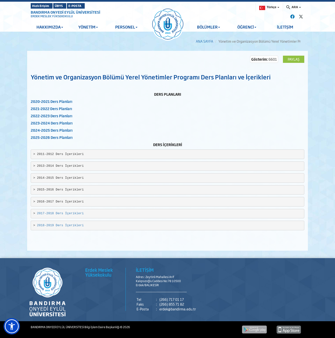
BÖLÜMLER (208, 27)
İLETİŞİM (285, 27)
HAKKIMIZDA (49, 27)
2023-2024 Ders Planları (51, 122)
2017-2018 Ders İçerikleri (60, 213)
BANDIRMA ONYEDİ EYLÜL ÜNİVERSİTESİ (65, 12)
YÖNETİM (88, 27)
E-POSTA (88, 6)
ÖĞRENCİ (246, 27)
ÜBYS (66, 6)
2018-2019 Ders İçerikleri (60, 225)
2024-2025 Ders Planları (51, 130)
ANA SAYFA (204, 41)
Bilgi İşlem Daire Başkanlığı (102, 327)
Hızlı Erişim (42, 6)
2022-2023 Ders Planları (51, 115)
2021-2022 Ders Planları (51, 108)
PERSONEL (126, 27)
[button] (12, 326)
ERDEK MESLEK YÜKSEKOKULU (52, 16)
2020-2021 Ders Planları (51, 101)
